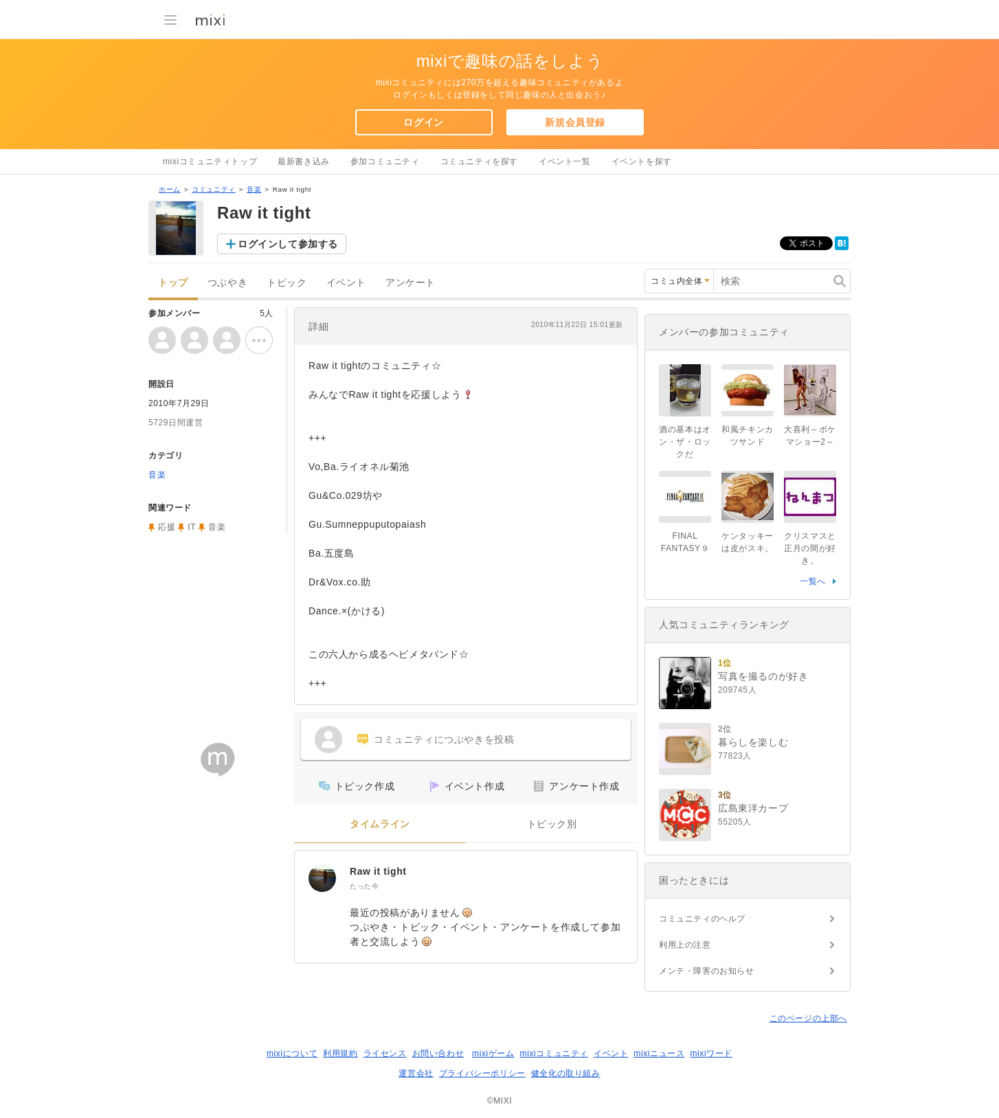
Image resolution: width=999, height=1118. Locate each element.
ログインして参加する (288, 243)
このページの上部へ (808, 1018)
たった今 (364, 886)
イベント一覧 (565, 161)
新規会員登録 (575, 122)
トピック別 (552, 824)
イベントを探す (641, 161)
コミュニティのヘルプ (702, 919)
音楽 (254, 189)
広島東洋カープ (753, 808)
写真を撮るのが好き (763, 676)
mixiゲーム (493, 1053)
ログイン (423, 122)
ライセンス (385, 1053)
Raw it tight (378, 871)
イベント (346, 283)
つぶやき (227, 283)
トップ (173, 283)
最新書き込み (304, 161)
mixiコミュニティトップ (210, 161)
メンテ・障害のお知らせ (706, 971)
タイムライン (380, 824)
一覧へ (813, 581)
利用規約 (340, 1053)
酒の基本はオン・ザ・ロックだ (685, 442)
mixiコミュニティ (554, 1053)
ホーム (170, 189)
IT (192, 527)
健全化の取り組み (565, 1073)
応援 (166, 527)
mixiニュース (658, 1053)
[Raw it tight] (322, 878)
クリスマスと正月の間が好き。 (810, 548)
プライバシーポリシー (482, 1073)
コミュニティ (214, 189)
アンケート (410, 283)
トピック (286, 283)
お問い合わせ (438, 1053)
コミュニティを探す (479, 161)
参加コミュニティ (385, 161)
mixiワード (711, 1053)
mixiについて (292, 1053)
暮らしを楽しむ (753, 742)
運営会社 (416, 1073)
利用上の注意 (685, 945)
